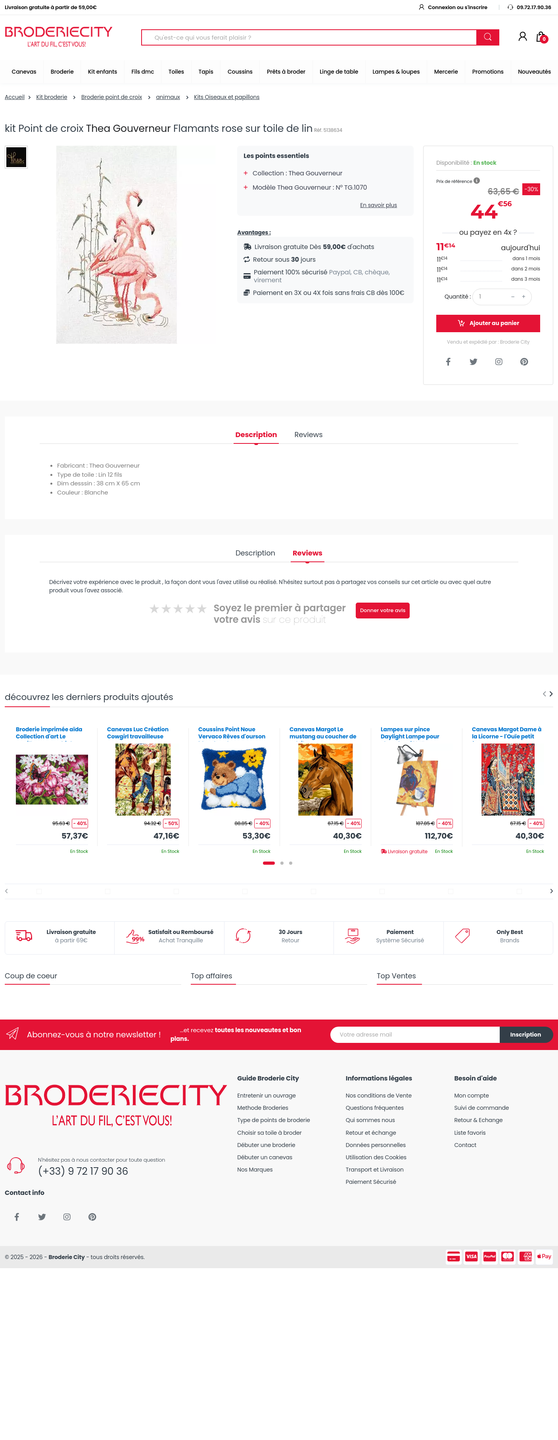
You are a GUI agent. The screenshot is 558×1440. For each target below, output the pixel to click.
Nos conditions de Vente (379, 1095)
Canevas (24, 72)
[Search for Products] (309, 37)
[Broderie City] (59, 37)
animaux (168, 97)
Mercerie (446, 72)
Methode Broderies (262, 1108)
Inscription (525, 1035)
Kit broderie (51, 97)
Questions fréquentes (375, 1108)
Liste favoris (469, 1133)
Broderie (62, 72)
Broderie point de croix (111, 97)
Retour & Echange (478, 1120)
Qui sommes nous (370, 1120)
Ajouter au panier (488, 323)
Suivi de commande (481, 1108)
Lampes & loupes (396, 72)
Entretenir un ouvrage (266, 1095)
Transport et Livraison (375, 1170)
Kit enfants (102, 72)
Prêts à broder (286, 72)
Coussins (240, 72)
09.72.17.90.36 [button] (529, 7)
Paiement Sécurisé (371, 1182)
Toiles (176, 72)
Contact (465, 1145)
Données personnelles (376, 1145)
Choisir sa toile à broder (269, 1133)
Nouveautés (534, 72)
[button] (477, 181)
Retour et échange (371, 1133)
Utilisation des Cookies (376, 1157)
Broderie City (66, 1257)
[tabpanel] (52, 787)
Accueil (15, 97)
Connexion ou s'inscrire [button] (452, 7)
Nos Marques (254, 1170)
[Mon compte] (523, 37)
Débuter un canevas (264, 1157)
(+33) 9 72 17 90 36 (83, 1171)
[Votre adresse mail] (415, 1035)
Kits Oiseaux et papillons (226, 97)
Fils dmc (143, 72)
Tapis (205, 72)
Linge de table (339, 72)
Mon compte (471, 1095)
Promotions (488, 72)
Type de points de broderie (273, 1120)
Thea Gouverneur (128, 128)
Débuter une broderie (266, 1145)
